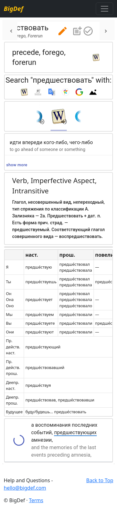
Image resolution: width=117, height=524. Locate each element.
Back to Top (99, 480)
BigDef (13, 8)
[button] (62, 31)
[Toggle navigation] (104, 8)
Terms (36, 500)
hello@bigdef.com (25, 487)
